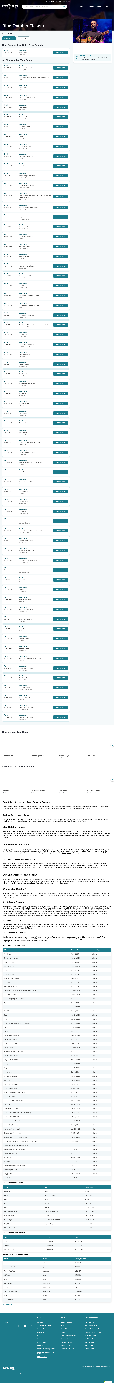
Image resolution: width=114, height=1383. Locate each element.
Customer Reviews (42, 1329)
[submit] (64, 6)
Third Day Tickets (90, 1339)
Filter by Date (23, 38)
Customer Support (66, 1322)
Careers (39, 1339)
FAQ (62, 1325)
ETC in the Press (42, 1357)
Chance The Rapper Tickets (93, 1329)
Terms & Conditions (66, 1329)
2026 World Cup (89, 1322)
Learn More (92, 59)
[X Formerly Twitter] (14, 1326)
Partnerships (41, 1345)
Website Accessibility (67, 1342)
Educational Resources (67, 1349)
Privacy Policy (65, 1332)
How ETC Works (66, 1345)
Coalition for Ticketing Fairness (46, 1349)
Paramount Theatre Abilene (69, 849)
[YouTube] (25, 1326)
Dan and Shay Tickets (91, 1325)
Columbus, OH (9, 38)
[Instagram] (19, 1326)
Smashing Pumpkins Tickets (93, 1332)
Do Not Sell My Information (68, 1339)
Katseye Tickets (89, 1349)
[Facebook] (8, 1326)
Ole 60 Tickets (89, 1345)
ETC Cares (40, 1332)
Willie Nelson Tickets (91, 1335)
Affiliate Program (42, 1342)
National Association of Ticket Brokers (45, 1352)
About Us (40, 1322)
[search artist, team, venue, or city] (44, 7)
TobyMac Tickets (89, 1342)
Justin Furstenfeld (78, 831)
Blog (38, 1335)
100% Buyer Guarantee (44, 1325)
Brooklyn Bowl (66, 853)
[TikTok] (31, 1326)
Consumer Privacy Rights (68, 1335)
